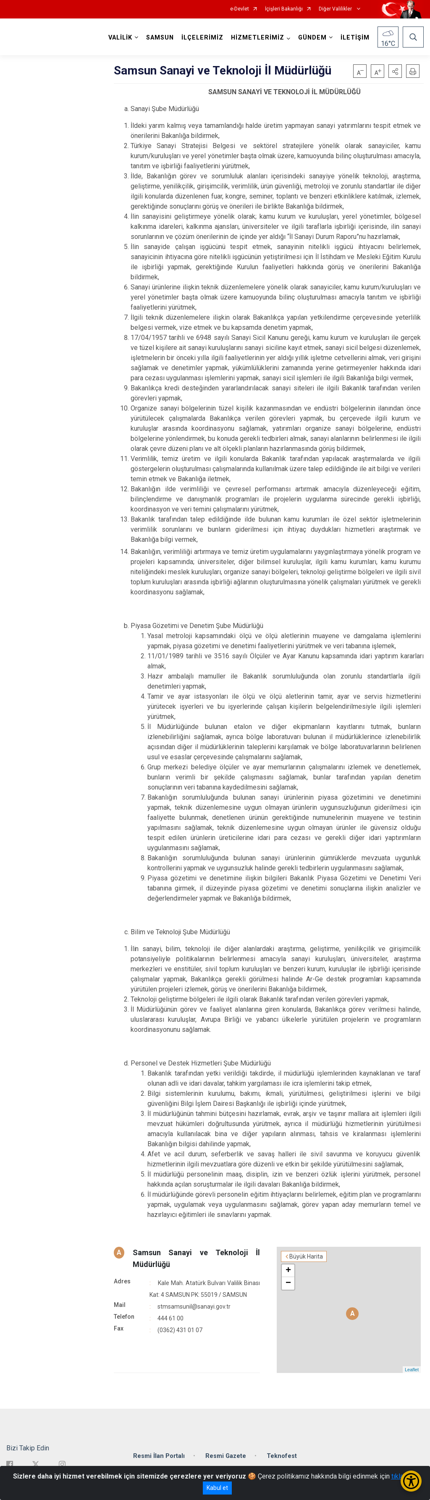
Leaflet (412, 1369)
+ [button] (288, 1270)
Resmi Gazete (225, 1456)
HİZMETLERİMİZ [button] (257, 37)
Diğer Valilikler (336, 9)
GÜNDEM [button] (312, 37)
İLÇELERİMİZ (202, 37)
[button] (395, 71)
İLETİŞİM (355, 37)
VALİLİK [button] (120, 37)
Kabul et (217, 1487)
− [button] (288, 1283)
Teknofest (282, 1456)
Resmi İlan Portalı (159, 1456)
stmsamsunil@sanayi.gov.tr (194, 1306)
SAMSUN (160, 37)
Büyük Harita (306, 1256)
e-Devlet (239, 9)
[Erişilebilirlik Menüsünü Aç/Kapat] (411, 1481)
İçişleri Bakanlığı (284, 9)
